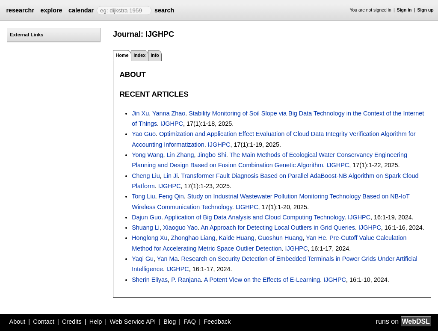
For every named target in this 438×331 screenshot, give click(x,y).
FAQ (189, 321)
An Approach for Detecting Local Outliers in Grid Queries (278, 227)
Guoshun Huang (280, 237)
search (164, 10)
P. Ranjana (186, 279)
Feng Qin (171, 196)
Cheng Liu (146, 175)
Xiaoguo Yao (180, 227)
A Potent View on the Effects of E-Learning (262, 279)
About (17, 321)
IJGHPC (171, 123)
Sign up (425, 10)
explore (51, 10)
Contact (43, 321)
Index (139, 55)
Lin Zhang (180, 154)
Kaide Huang (236, 237)
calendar (81, 10)
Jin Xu (140, 113)
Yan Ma (167, 258)
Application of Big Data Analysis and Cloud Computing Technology (254, 217)
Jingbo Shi (212, 154)
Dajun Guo (146, 217)
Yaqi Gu (143, 258)
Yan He (316, 237)
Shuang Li (146, 227)
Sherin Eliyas (150, 279)
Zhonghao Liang (193, 237)
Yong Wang (147, 154)
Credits (72, 321)
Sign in (404, 10)
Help (95, 321)
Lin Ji (170, 175)
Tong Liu (143, 196)
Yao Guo (144, 133)
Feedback (217, 321)
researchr (20, 10)
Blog (169, 321)
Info (155, 55)
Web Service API (133, 321)
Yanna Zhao (168, 113)
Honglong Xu (149, 237)
